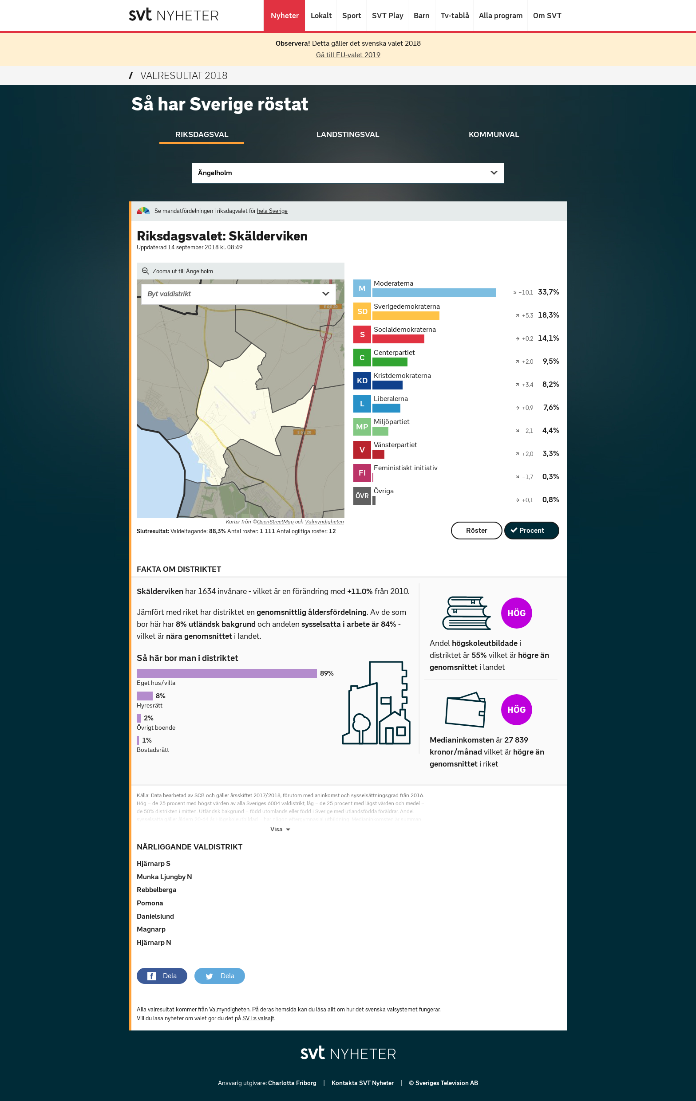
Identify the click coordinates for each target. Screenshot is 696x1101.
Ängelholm (215, 173)
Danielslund (155, 916)
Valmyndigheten (324, 522)
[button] (162, 976)
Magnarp (151, 929)
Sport (351, 15)
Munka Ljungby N (164, 877)
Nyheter (284, 15)
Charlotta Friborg (293, 1083)
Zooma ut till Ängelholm (177, 271)
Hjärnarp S (153, 863)
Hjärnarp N (154, 942)
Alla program (500, 15)
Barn (422, 15)
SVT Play (387, 15)
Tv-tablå (454, 15)
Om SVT (547, 15)
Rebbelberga (157, 889)
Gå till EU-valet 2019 (348, 55)
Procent (531, 530)
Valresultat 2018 (178, 76)
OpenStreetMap (275, 522)
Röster (476, 530)
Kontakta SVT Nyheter (363, 1083)
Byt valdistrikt (169, 294)
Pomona (150, 903)
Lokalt (321, 15)
